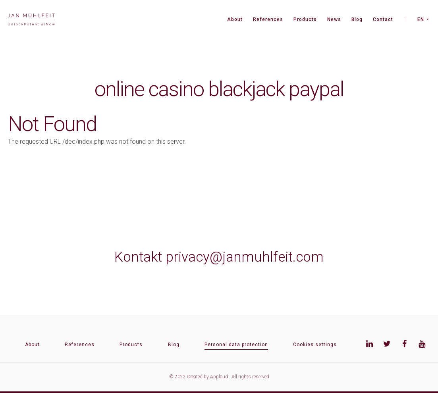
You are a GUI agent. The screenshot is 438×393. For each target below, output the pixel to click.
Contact (383, 19)
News (334, 19)
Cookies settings (315, 344)
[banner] (31, 20)
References (268, 19)
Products (305, 19)
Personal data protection (236, 344)
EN (420, 19)
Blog (357, 19)
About (235, 19)
